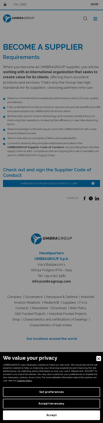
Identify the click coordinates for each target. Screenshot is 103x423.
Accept (51, 415)
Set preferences (51, 392)
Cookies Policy (24, 380)
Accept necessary (51, 403)
